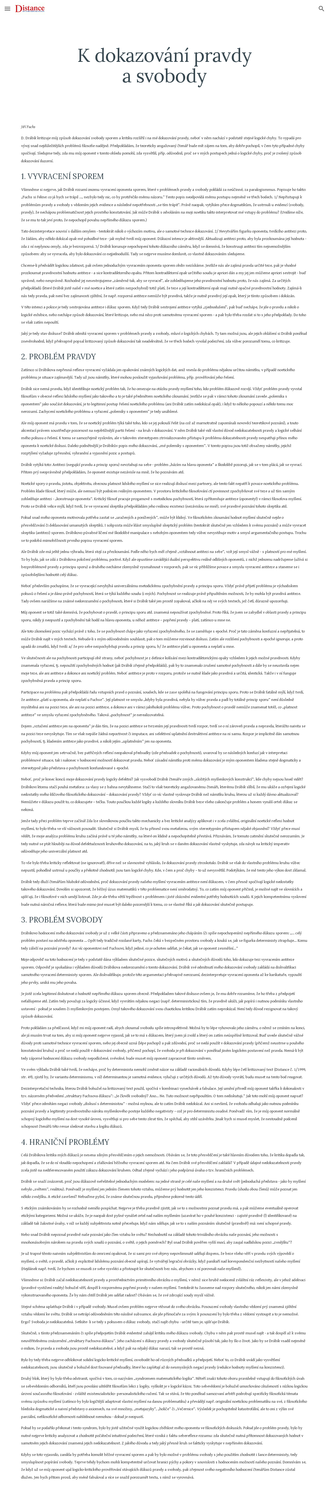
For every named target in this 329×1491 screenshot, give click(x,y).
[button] (7, 8)
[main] (165, 65)
